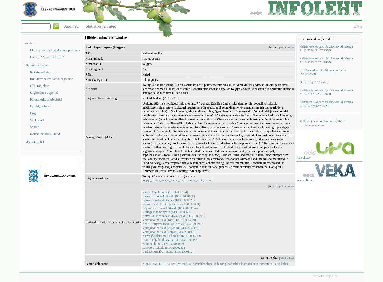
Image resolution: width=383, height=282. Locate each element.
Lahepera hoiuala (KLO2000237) (163, 248)
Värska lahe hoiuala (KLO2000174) (165, 192)
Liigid (34, 113)
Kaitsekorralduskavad (45, 134)
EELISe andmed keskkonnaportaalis (55, 50)
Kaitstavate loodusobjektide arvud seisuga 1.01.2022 (326, 104)
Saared (34, 127)
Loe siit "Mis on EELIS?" (47, 57)
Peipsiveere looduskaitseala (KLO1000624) (170, 208)
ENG (358, 26)
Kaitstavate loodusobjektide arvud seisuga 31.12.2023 (326, 60)
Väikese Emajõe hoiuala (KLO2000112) (167, 251)
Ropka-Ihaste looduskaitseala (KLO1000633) (171, 204)
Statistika (313, 82)
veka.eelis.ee (304, 180)
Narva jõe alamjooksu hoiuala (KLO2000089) (171, 236)
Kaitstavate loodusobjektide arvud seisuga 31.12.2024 (326, 48)
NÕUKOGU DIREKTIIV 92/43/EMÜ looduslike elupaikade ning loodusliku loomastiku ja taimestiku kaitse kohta (215, 264)
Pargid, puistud (40, 106)
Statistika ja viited (101, 26)
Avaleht (30, 43)
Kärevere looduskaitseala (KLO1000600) (168, 196)
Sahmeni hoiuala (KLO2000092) (163, 244)
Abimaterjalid (34, 142)
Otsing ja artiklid (36, 65)
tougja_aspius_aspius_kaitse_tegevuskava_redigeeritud (177, 180)
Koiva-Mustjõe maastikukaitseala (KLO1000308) (173, 216)
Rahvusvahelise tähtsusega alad (51, 79)
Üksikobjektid (40, 86)
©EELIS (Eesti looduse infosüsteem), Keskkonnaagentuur (323, 123)
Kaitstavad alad (40, 72)
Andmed (71, 26)
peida (282, 47)
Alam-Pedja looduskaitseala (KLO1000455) (170, 240)
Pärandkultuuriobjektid (46, 99)
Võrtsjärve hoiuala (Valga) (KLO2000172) (169, 232)
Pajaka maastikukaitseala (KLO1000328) (168, 200)
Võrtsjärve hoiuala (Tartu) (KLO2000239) (169, 220)
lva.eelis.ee (303, 157)
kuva (290, 47)
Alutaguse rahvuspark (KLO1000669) (166, 212)
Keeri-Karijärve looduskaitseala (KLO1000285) (172, 224)
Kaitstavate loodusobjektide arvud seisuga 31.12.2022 (326, 92)
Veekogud (37, 120)
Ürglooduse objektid (44, 93)
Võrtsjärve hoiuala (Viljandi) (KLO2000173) (170, 228)
